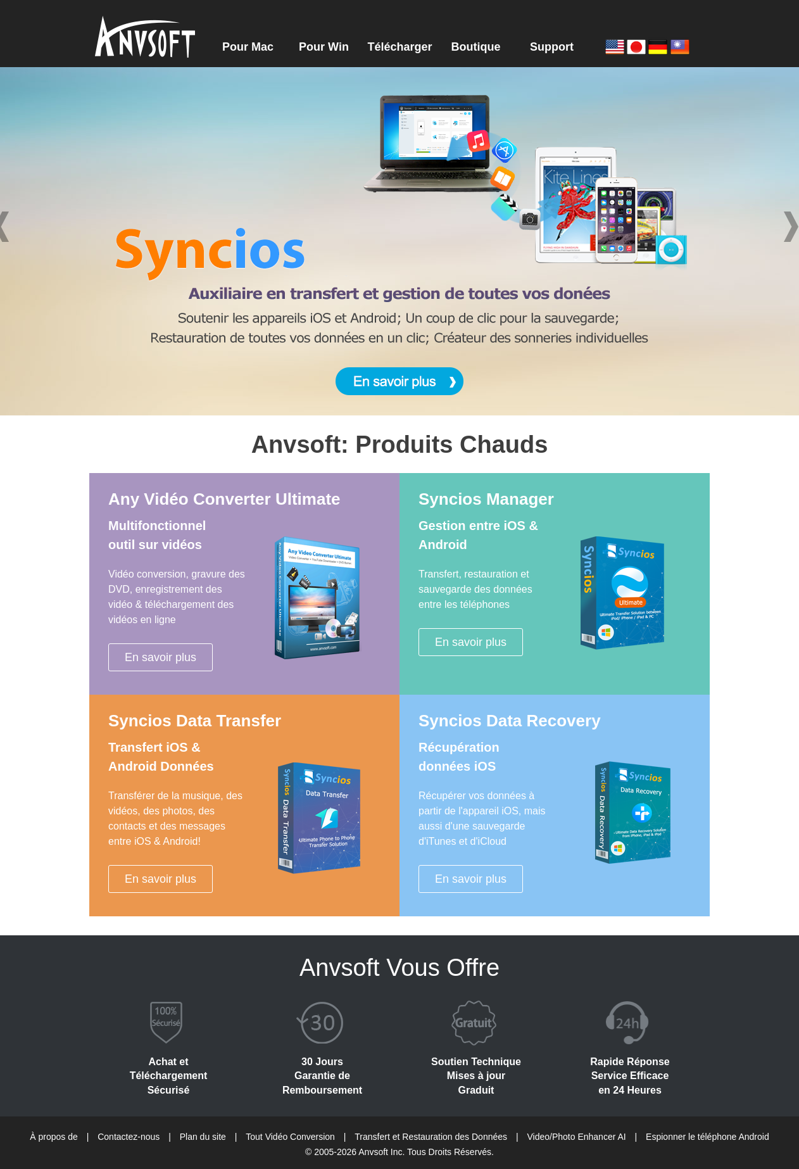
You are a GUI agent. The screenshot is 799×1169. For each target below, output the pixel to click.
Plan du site (203, 1137)
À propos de (54, 1137)
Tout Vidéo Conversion (290, 1137)
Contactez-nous (129, 1137)
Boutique (476, 47)
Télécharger (399, 47)
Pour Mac (248, 47)
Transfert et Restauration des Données (431, 1137)
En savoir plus (160, 657)
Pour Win (324, 47)
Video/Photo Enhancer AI (576, 1137)
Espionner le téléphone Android (707, 1137)
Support (552, 47)
